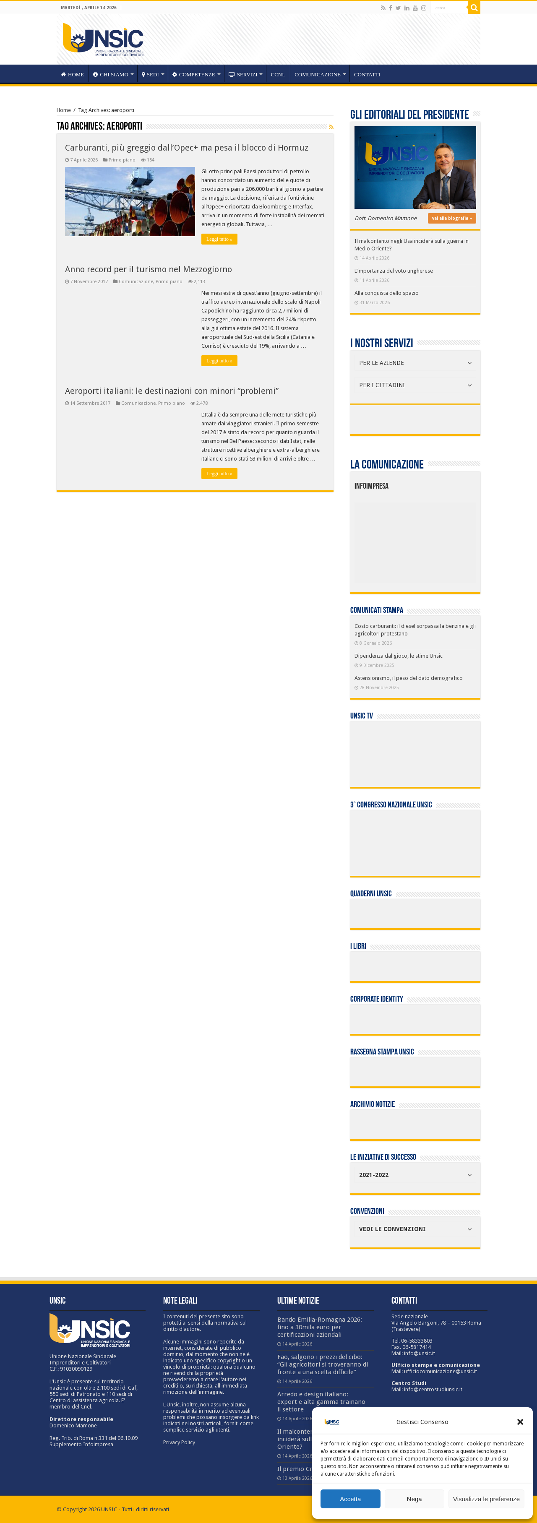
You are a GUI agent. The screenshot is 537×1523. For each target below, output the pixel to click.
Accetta (350, 1498)
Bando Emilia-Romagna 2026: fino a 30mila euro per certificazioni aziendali (319, 1327)
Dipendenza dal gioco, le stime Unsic (399, 656)
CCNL (278, 74)
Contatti (367, 74)
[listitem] (441, 539)
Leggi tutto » (219, 239)
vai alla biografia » (452, 218)
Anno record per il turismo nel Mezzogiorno (148, 269)
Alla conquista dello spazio (387, 293)
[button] (520, 1422)
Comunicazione (318, 74)
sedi (150, 74)
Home (64, 110)
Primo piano (122, 160)
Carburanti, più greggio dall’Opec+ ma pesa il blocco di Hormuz (186, 148)
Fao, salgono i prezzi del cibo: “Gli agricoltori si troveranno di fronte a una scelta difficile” (322, 1364)
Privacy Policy (179, 1442)
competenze (193, 74)
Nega (414, 1498)
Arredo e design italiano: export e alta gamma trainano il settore (321, 1401)
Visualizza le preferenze (486, 1498)
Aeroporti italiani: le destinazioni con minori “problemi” (172, 391)
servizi (243, 74)
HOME (72, 74)
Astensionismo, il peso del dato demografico (409, 678)
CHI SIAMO (110, 74)
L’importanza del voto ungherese (394, 271)
